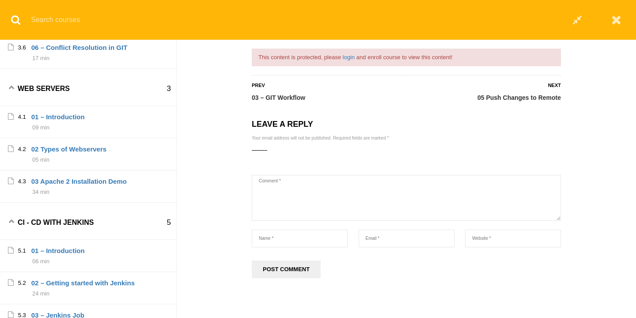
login (349, 57)
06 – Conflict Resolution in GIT (79, 115)
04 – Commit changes (65, 51)
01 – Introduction (58, 185)
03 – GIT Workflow (278, 97)
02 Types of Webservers (68, 217)
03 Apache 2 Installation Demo (79, 249)
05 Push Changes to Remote (519, 97)
